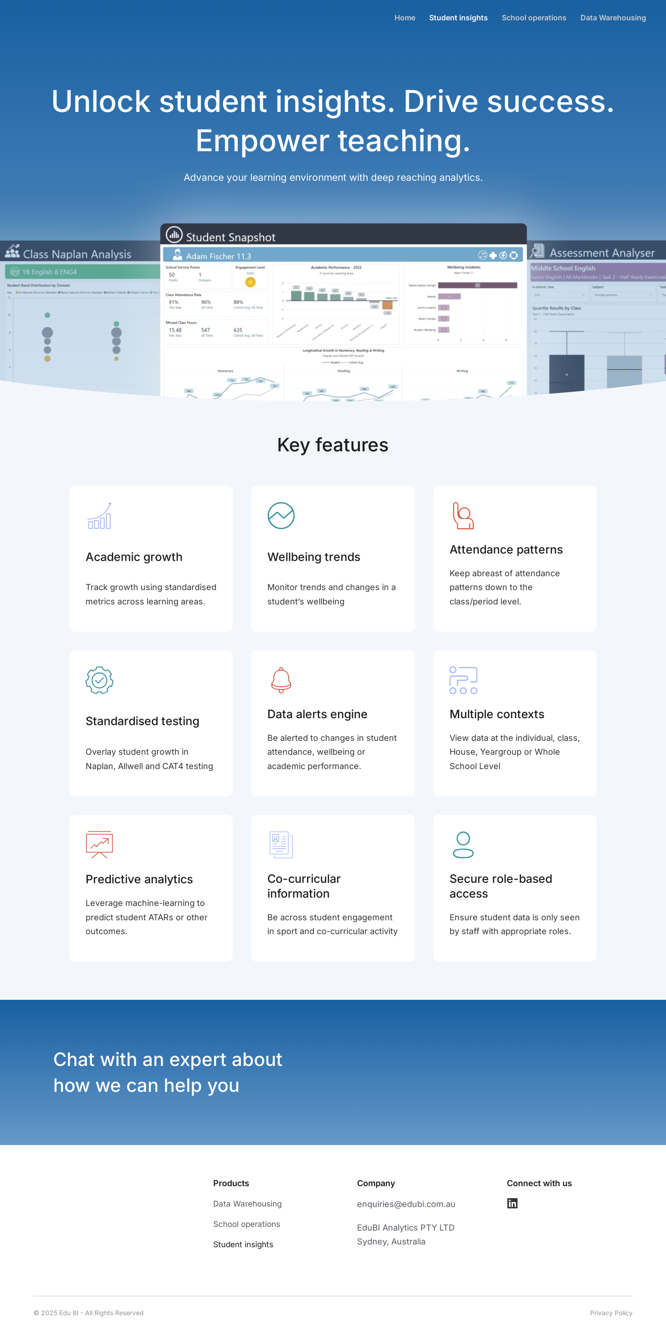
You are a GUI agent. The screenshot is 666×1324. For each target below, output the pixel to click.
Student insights (458, 17)
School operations (534, 17)
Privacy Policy (611, 1313)
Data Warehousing (613, 17)
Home (405, 17)
